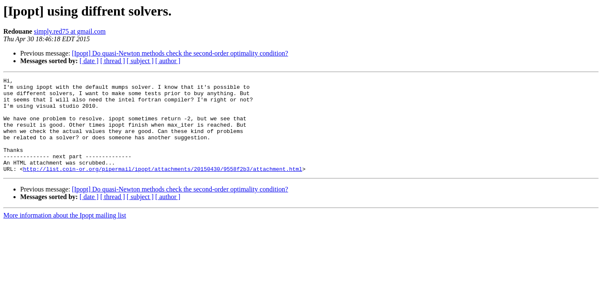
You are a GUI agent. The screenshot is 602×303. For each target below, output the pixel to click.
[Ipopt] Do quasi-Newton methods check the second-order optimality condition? (180, 53)
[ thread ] (112, 60)
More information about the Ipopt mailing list (64, 234)
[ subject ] (140, 60)
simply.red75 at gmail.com (69, 31)
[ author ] (168, 60)
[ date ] (89, 60)
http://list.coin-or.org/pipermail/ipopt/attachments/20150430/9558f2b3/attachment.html (162, 187)
